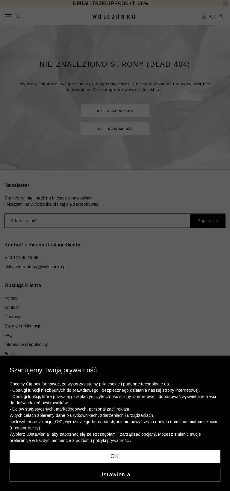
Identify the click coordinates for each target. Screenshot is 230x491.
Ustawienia (115, 475)
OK (115, 456)
